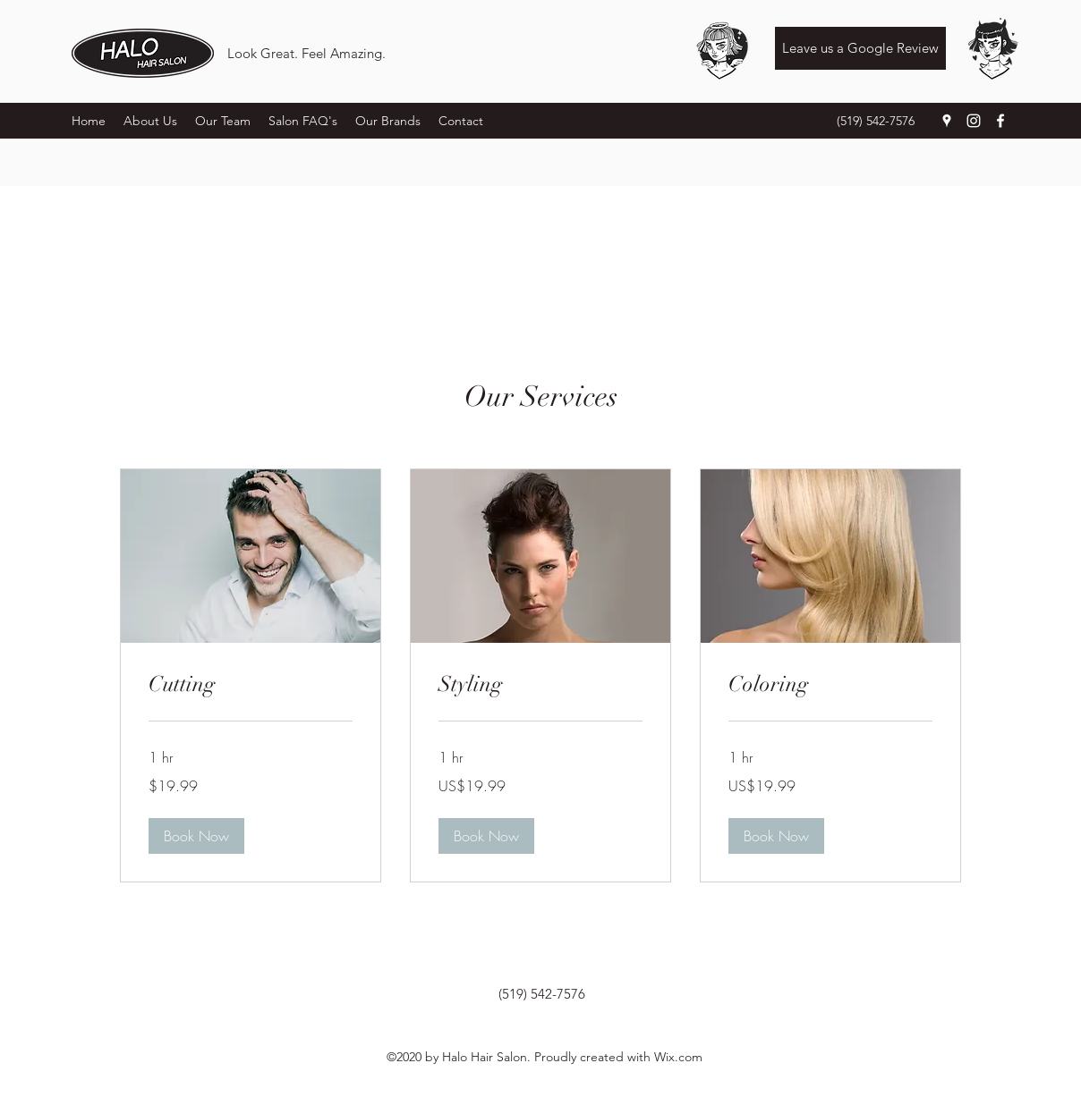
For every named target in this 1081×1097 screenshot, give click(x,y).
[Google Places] (947, 121)
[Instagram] (974, 121)
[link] (251, 685)
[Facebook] (1000, 121)
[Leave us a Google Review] (860, 48)
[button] (196, 836)
